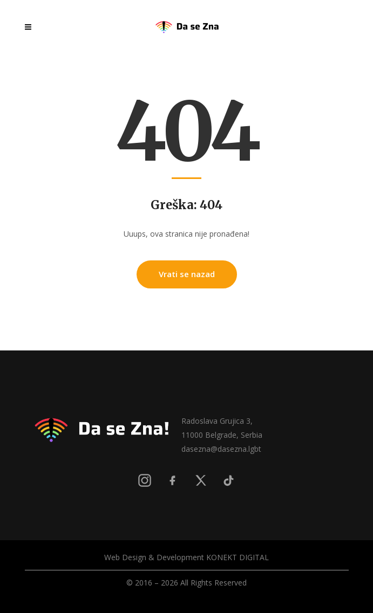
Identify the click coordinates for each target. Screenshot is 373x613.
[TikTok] (229, 480)
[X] (201, 480)
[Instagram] (144, 480)
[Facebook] (173, 480)
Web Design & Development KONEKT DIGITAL (186, 557)
